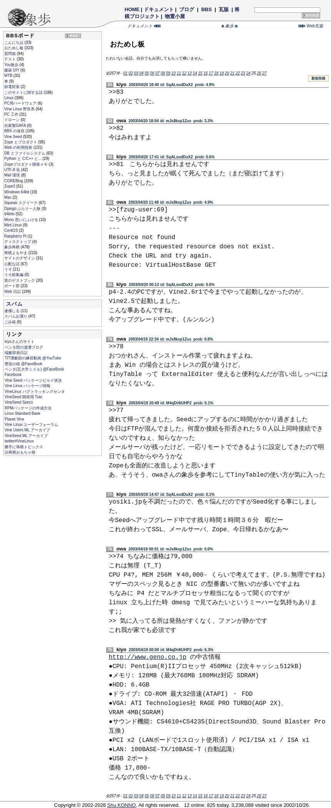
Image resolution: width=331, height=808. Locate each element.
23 (243, 73)
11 (179, 73)
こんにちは (14, 42)
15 (200, 73)
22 (238, 73)
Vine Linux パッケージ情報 (27, 386)
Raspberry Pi (16, 236)
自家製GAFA (15, 125)
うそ (8, 269)
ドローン (12, 120)
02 (130, 73)
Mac (8, 197)
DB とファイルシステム (25, 153)
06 (152, 73)
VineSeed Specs (19, 402)
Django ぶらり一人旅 (23, 208)
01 (125, 73)
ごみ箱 (10, 322)
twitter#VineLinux (19, 441)
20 (227, 73)
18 (216, 73)
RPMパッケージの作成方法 (28, 408)
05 (147, 73)
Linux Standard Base (22, 413)
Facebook (13, 374)
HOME (132, 9)
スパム (14, 304)
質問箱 (10, 54)
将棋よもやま (16, 253)
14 (195, 73)
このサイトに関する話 (24, 92)
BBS (206, 9)
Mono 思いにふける (21, 220)
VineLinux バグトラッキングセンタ (35, 391)
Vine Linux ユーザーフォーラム (31, 424)
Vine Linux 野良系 (20, 109)
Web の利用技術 (18, 147)
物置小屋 (175, 16)
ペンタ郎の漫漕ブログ (24, 347)
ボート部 (12, 286)
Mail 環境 (12, 175)
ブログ (187, 9)
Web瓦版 (310, 25)
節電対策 (12, 87)
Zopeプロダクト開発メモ (26, 164)
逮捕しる (12, 311)
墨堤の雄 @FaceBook (23, 364)
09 (168, 73)
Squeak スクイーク (21, 203)
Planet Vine (14, 419)
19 (222, 73)
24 (248, 73)
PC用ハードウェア (21, 103)
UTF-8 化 (12, 170)
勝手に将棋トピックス (24, 447)
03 (136, 73)
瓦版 (223, 9)
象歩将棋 (12, 247)
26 (259, 73)
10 (173, 73)
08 (163, 73)
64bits (9, 214)
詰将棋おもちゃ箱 (20, 452)
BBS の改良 (15, 131)
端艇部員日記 (16, 353)
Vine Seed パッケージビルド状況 (33, 380)
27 (264, 73)
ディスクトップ (18, 241)
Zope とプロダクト (21, 142)
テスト (10, 59)
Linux (9, 98)
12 (184, 73)
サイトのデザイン (20, 258)
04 (141, 73)
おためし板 (14, 48)
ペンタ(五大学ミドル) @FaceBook (34, 369)
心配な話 (12, 264)
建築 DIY (12, 70)
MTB (8, 75)
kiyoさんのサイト (20, 341)
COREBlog (14, 181)
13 (189, 73)
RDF (74, 36)
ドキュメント (159, 9)
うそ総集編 (14, 275)
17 (211, 73)
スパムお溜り (16, 316)
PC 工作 (11, 114)
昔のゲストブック (20, 280)
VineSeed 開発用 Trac (23, 397)
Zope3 (10, 186)
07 (157, 73)
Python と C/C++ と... (23, 158)
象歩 (229, 25)
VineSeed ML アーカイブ (26, 436)
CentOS (11, 230)
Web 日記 (13, 291)
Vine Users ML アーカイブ (27, 430)
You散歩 (12, 65)
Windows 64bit (17, 192)
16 (205, 73)
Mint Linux (13, 225)
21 (232, 73)
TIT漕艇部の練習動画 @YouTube (33, 358)
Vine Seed (13, 137)
